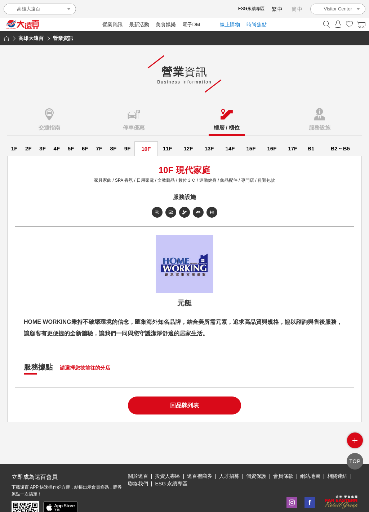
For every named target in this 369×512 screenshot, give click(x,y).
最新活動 (139, 24)
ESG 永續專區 (171, 460)
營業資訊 (112, 24)
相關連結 (337, 453)
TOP (354, 461)
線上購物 (230, 24)
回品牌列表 (184, 405)
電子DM (191, 24)
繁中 (277, 9)
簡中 (297, 9)
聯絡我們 (138, 460)
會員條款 (283, 453)
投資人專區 (167, 453)
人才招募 (229, 453)
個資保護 (256, 453)
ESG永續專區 (251, 8)
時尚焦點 (256, 24)
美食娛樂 (166, 24)
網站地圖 (310, 453)
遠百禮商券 (199, 453)
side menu (355, 441)
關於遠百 (138, 453)
